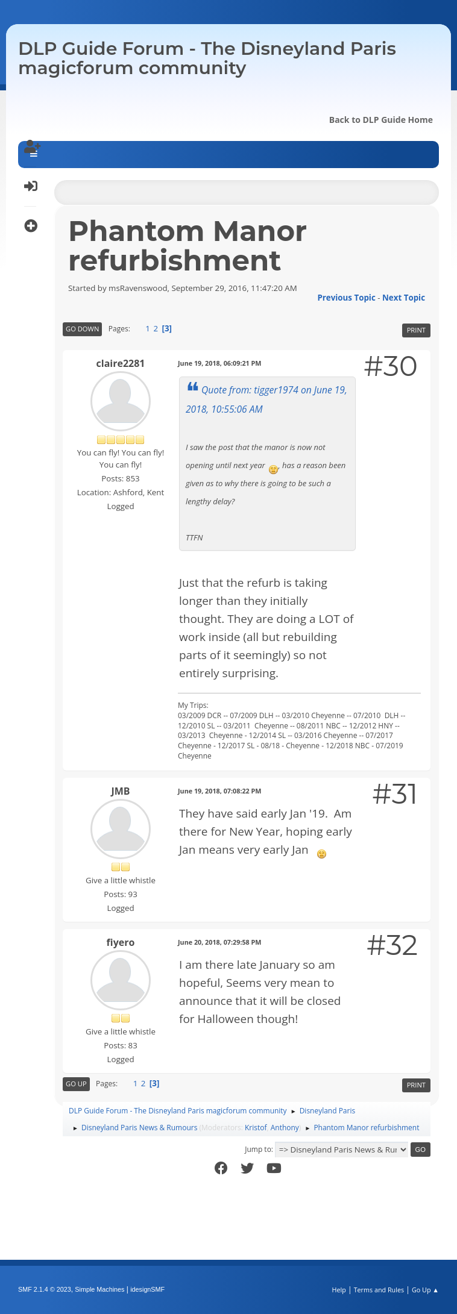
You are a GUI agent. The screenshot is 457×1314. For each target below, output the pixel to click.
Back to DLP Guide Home (381, 119)
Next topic (403, 297)
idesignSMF (147, 1289)
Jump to (258, 1149)
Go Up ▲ (425, 1289)
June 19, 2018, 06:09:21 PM (220, 363)
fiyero (121, 942)
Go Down (82, 328)
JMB (120, 791)
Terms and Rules (379, 1289)
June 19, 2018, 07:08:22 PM (220, 790)
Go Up (76, 1083)
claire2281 (120, 363)
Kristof (256, 1127)
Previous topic (346, 297)
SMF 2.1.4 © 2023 (44, 1289)
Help (338, 1289)
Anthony (285, 1127)
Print (416, 329)
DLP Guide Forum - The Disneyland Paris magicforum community (207, 58)
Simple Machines (99, 1289)
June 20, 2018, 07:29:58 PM (220, 941)
